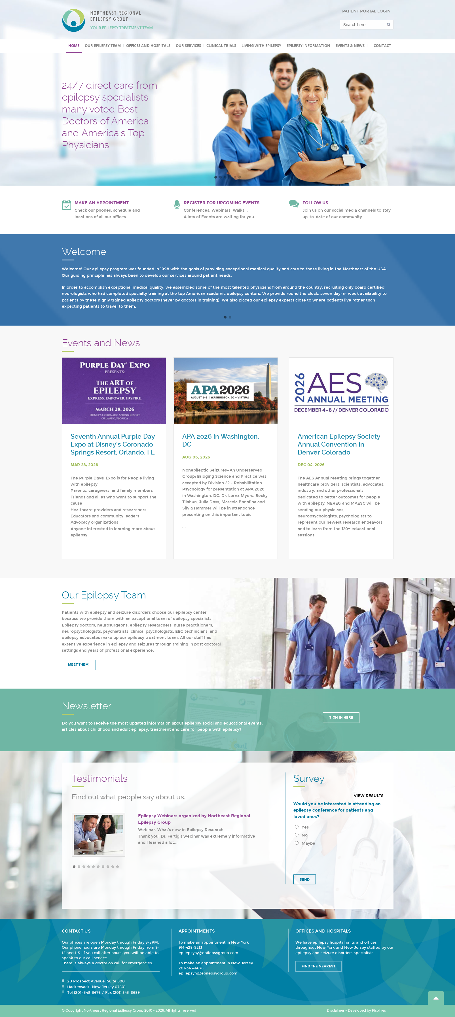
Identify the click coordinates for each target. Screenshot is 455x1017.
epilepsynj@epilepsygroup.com (208, 973)
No (301, 835)
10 (117, 866)
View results (369, 795)
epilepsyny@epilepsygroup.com (208, 953)
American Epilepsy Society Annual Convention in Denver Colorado (339, 444)
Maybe (305, 843)
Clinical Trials (221, 45)
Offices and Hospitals (148, 45)
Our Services (188, 45)
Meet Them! (79, 665)
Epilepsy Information (308, 45)
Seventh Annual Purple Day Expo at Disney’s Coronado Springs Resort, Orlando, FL (113, 444)
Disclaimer (335, 1010)
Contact (382, 45)
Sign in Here (341, 717)
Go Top (436, 998)
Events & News (350, 45)
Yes (302, 827)
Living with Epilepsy (261, 45)
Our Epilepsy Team (103, 45)
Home (73, 45)
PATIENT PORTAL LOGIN (366, 11)
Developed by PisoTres (367, 1010)
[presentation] (336, 859)
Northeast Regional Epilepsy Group (107, 20)
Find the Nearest (318, 966)
